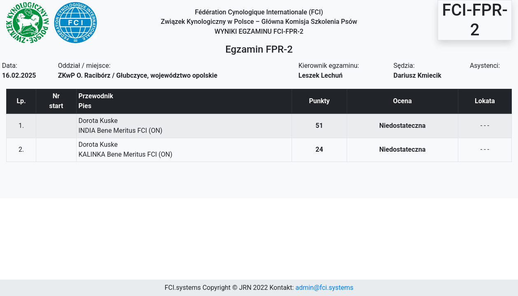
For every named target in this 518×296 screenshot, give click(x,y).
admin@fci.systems (324, 287)
